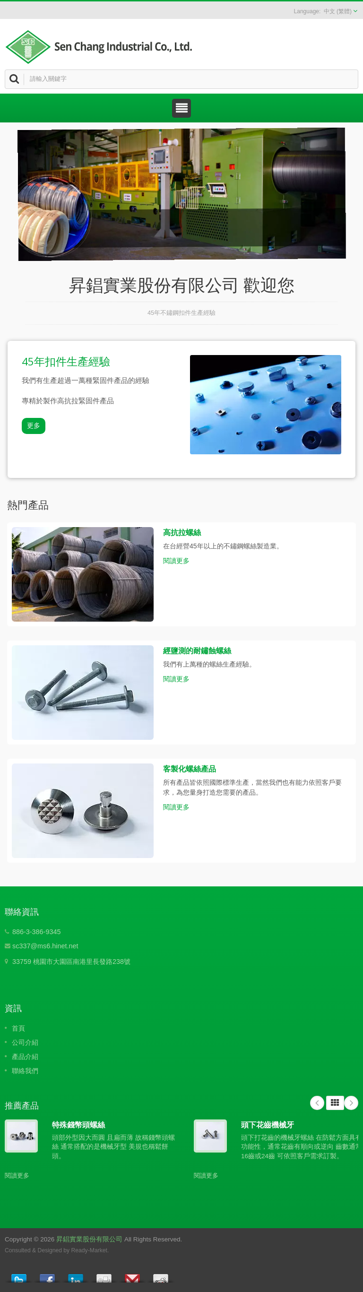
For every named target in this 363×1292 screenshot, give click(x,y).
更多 (33, 425)
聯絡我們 (25, 1071)
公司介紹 (25, 1042)
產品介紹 (25, 1056)
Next (351, 1103)
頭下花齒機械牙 (267, 1124)
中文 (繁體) (338, 11)
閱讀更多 (176, 560)
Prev (317, 1103)
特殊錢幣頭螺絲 (78, 1124)
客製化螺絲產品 (189, 768)
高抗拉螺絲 (182, 532)
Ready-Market (89, 1250)
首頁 (18, 1028)
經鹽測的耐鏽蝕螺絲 (197, 650)
